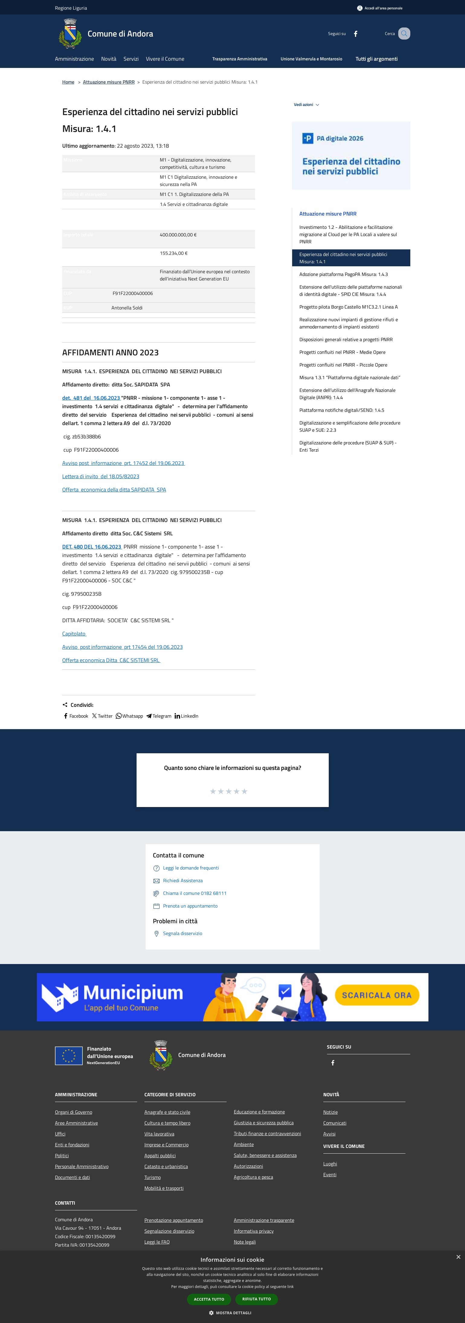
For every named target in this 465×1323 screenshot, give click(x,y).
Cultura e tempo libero (167, 1122)
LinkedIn (186, 715)
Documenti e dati (72, 1177)
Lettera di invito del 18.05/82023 (100, 476)
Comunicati (335, 1122)
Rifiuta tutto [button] (256, 1299)
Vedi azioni (307, 104)
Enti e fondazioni (72, 1144)
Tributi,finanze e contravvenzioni (267, 1133)
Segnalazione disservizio (169, 1231)
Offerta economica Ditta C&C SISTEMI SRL (111, 660)
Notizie (330, 1112)
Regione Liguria (71, 7)
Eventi (330, 1174)
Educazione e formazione (259, 1111)
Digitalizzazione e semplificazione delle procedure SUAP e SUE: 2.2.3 (349, 426)
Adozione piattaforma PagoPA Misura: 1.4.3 (343, 274)
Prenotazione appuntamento (173, 1220)
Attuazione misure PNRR (109, 81)
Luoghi (330, 1163)
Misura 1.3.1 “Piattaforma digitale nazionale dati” (349, 377)
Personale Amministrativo (81, 1166)
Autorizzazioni (248, 1166)
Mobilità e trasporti (164, 1188)
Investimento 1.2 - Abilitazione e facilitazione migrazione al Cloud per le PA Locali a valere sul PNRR (348, 234)
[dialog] (232, 1287)
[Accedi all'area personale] (379, 8)
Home (68, 81)
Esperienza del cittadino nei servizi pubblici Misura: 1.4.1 (343, 258)
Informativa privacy (254, 1231)
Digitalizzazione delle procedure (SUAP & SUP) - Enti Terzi (348, 446)
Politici (62, 1155)
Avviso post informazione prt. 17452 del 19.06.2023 (123, 463)
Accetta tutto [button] (209, 1299)
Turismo (152, 1177)
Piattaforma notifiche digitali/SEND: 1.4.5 (341, 410)
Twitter (102, 715)
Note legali (245, 1241)
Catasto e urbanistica (166, 1166)
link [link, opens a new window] (290, 1286)
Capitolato (74, 633)
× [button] (458, 1257)
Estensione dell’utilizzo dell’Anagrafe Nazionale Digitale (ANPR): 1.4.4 (347, 393)
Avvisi (329, 1133)
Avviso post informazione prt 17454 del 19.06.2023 (122, 647)
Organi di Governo (73, 1112)
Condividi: (77, 705)
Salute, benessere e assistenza (265, 1155)
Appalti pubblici (160, 1155)
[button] (233, 1313)
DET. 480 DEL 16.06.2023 (92, 547)
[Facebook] (349, 33)
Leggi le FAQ (157, 1241)
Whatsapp (129, 715)
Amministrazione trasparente (264, 1220)
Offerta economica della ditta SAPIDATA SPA (114, 489)
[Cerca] (403, 33)
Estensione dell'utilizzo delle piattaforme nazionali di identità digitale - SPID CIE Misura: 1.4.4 (350, 290)
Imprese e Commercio (166, 1144)
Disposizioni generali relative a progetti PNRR (346, 339)
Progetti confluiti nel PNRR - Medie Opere (342, 352)
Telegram (158, 715)
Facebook (75, 715)
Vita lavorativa (159, 1133)
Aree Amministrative (76, 1122)
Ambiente (244, 1144)
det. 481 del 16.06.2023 (91, 398)
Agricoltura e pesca (253, 1176)
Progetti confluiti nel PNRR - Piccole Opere (343, 364)
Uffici (60, 1133)
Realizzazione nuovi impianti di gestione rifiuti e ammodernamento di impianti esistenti (348, 323)
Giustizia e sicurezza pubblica (264, 1122)
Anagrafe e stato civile (167, 1112)
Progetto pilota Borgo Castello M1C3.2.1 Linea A (348, 306)
